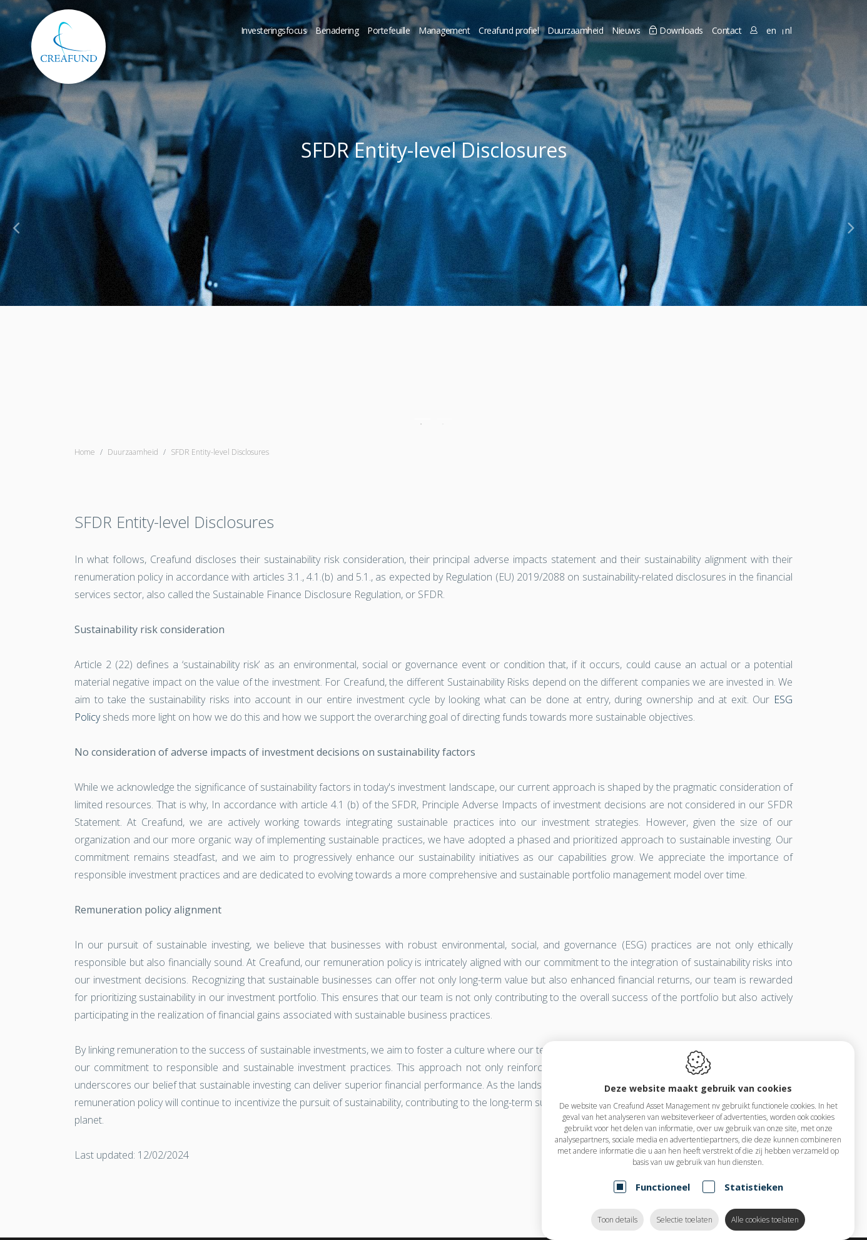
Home (84, 452)
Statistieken (753, 1174)
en (771, 30)
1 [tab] (422, 419)
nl (788, 30)
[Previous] (16, 227)
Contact (727, 30)
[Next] (851, 227)
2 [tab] (444, 419)
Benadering (336, 30)
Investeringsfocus (274, 30)
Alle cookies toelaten (765, 1207)
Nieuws (626, 30)
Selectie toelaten (684, 1207)
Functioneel (663, 1174)
